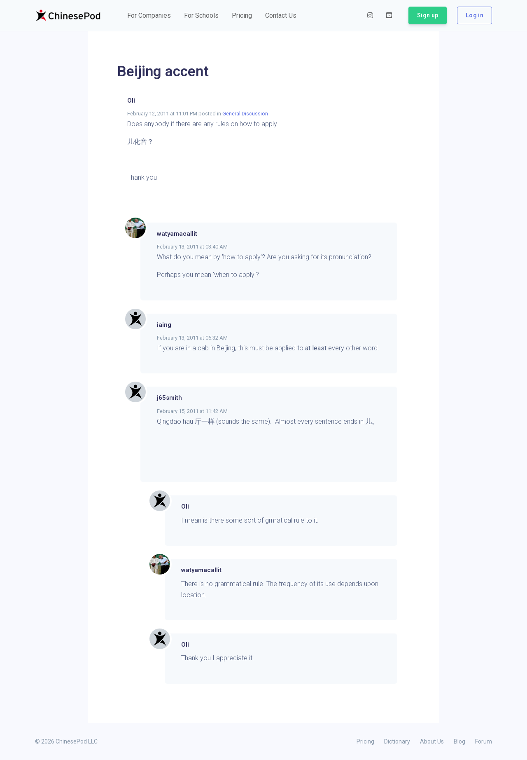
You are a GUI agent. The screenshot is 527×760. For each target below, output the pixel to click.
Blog (459, 741)
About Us (432, 741)
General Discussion (245, 113)
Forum (483, 741)
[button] (149, 15)
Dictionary (397, 741)
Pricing (365, 741)
